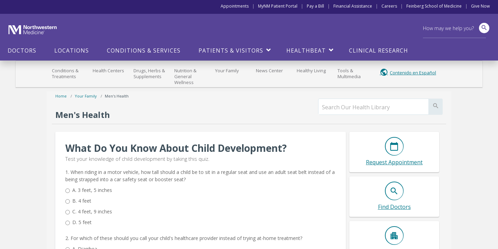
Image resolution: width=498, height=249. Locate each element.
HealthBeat (306, 50)
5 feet (82, 222)
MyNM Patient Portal (277, 6)
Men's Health (117, 96)
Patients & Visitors (231, 50)
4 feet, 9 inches (92, 211)
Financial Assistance (352, 6)
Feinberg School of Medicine (434, 6)
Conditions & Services (144, 50)
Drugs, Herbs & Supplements (149, 73)
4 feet (81, 200)
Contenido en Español (413, 73)
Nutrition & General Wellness (185, 76)
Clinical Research (378, 50)
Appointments (235, 6)
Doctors (22, 50)
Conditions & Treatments (65, 73)
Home (61, 96)
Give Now (480, 6)
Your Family (227, 70)
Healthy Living (311, 70)
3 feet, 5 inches (92, 190)
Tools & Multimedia (349, 73)
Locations (71, 50)
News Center (269, 70)
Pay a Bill (315, 6)
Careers (389, 6)
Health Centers (108, 70)
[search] (373, 107)
